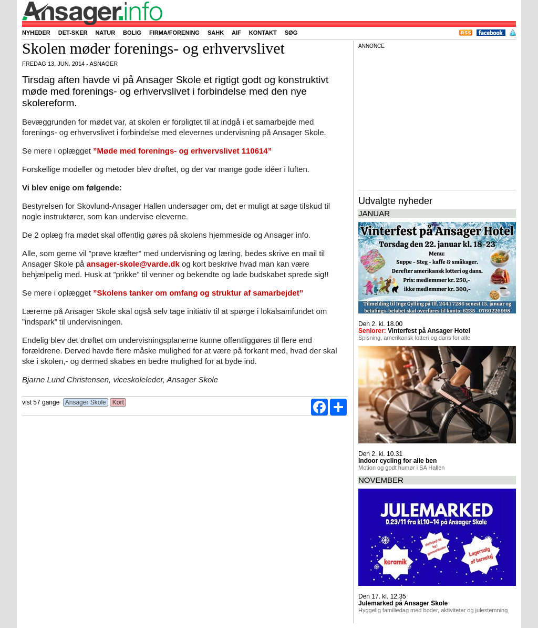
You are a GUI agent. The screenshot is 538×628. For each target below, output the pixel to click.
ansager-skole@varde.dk (133, 263)
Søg (291, 32)
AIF (236, 32)
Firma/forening (174, 32)
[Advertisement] (437, 118)
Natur (105, 32)
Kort (118, 402)
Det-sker (73, 32)
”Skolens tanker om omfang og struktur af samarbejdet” (198, 292)
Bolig (132, 32)
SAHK (216, 32)
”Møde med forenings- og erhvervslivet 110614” (182, 150)
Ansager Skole (86, 402)
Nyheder (36, 32)
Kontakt (263, 32)
